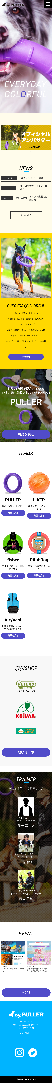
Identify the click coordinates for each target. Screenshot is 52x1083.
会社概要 (25, 356)
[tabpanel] (26, 137)
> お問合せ (26, 1033)
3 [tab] (30, 151)
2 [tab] (26, 151)
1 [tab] (22, 151)
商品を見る (26, 434)
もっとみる (26, 215)
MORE (26, 992)
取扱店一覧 (26, 752)
